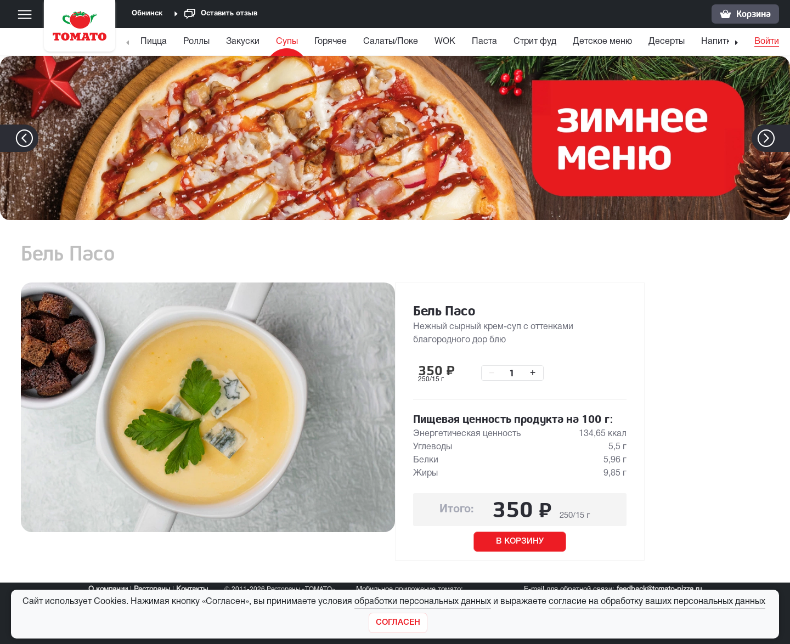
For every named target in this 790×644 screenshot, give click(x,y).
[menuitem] (155, 44)
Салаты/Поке (390, 42)
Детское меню (602, 42)
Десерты (666, 42)
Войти (766, 42)
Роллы (196, 42)
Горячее (330, 42)
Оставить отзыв (220, 14)
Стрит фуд (535, 42)
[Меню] (24, 14)
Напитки (718, 42)
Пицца (153, 42)
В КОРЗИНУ (520, 541)
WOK (445, 42)
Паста (484, 42)
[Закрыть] (398, 623)
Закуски (242, 42)
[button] (782, 138)
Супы (287, 42)
